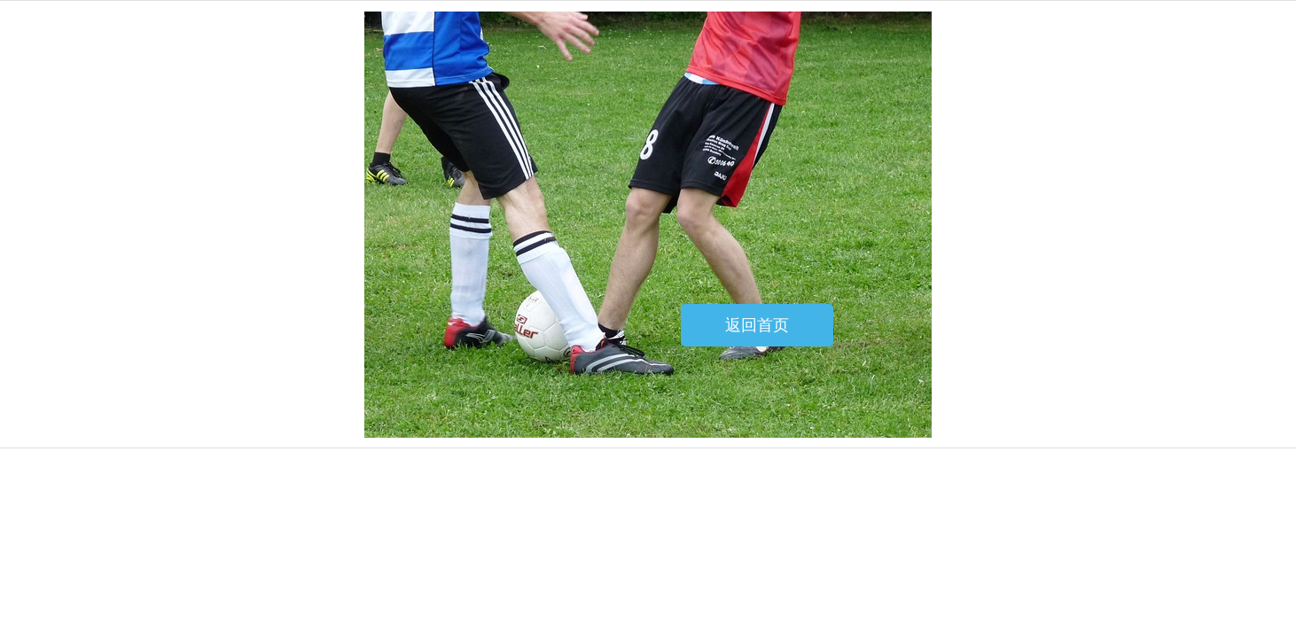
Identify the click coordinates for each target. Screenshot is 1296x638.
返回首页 (757, 325)
